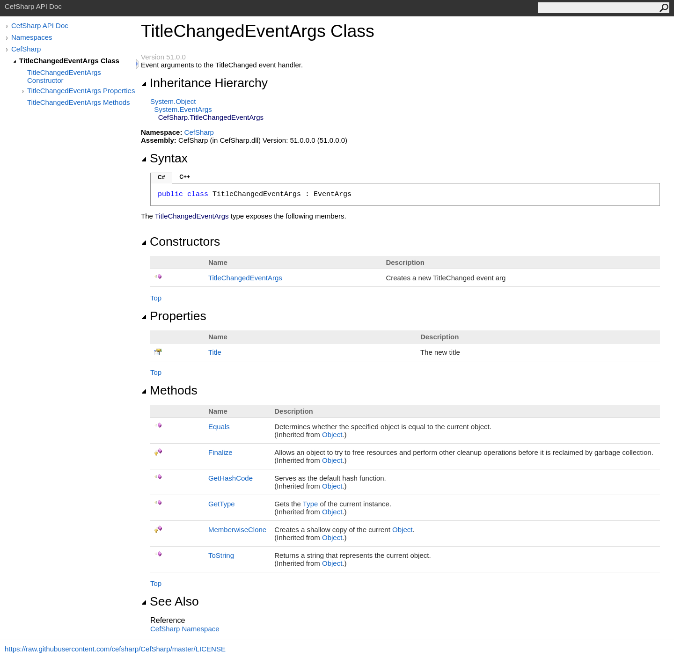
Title (214, 352)
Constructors (180, 241)
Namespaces (31, 37)
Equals (219, 427)
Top (155, 298)
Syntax (164, 158)
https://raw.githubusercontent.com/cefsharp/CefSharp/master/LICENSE (115, 649)
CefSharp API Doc (39, 25)
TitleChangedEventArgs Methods (78, 102)
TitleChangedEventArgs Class (69, 61)
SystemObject (173, 101)
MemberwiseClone (237, 529)
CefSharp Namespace (185, 629)
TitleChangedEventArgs (245, 278)
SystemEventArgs (183, 109)
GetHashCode (230, 478)
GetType (221, 504)
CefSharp (26, 49)
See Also (170, 601)
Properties (173, 316)
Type (310, 504)
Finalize (220, 452)
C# (161, 177)
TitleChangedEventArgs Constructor (64, 76)
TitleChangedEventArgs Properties (81, 91)
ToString (221, 555)
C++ (184, 177)
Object (332, 434)
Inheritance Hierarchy (204, 83)
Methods (169, 390)
